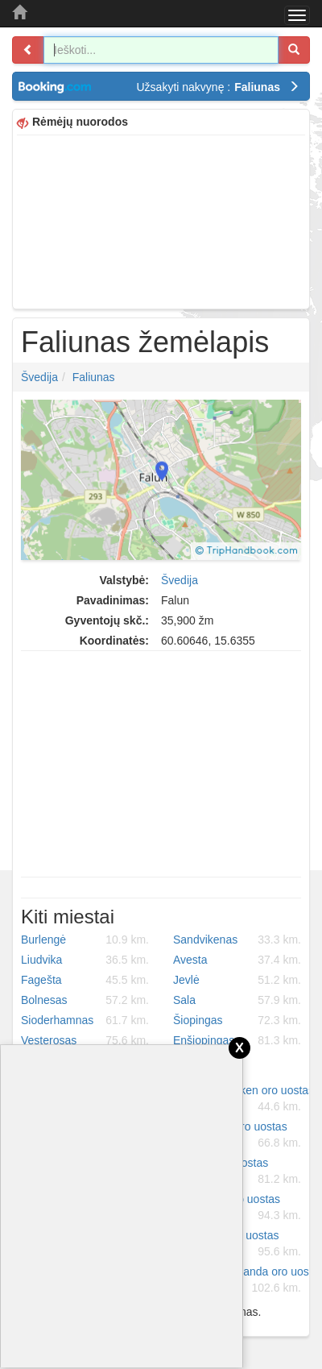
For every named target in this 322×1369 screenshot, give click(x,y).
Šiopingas (237, 1020)
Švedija (39, 377)
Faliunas (93, 377)
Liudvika (85, 960)
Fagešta (85, 980)
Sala (237, 1000)
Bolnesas (85, 1000)
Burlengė (85, 939)
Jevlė (237, 980)
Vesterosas (85, 1040)
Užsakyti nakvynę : (217, 87)
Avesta (237, 960)
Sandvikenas (237, 939)
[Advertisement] (161, 220)
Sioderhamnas (85, 1020)
